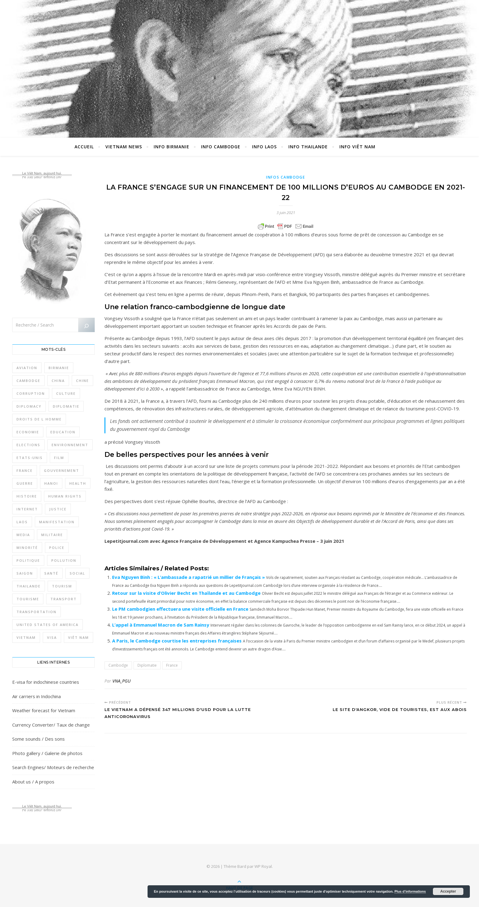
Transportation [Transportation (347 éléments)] (36, 611)
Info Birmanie (171, 147)
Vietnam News (123, 147)
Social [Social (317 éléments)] (77, 573)
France (172, 665)
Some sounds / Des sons (38, 739)
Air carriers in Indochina (36, 696)
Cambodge (118, 665)
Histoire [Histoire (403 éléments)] (26, 496)
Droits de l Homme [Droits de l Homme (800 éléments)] (39, 419)
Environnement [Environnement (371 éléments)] (70, 444)
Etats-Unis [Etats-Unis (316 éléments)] (29, 457)
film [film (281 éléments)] (59, 457)
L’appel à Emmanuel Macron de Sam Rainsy (160, 625)
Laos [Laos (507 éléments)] (22, 522)
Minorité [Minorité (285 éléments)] (27, 547)
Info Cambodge (220, 147)
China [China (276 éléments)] (58, 380)
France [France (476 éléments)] (24, 470)
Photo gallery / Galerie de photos (47, 753)
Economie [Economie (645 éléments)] (27, 432)
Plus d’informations (410, 891)
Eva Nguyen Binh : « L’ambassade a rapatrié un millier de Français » (188, 577)
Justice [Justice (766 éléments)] (58, 509)
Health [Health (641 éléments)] (77, 483)
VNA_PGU (121, 681)
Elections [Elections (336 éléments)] (28, 444)
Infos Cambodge (285, 177)
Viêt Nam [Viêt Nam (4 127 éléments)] (78, 637)
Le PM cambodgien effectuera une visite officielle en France (180, 609)
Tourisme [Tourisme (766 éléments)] (27, 599)
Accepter (448, 891)
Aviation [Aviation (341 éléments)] (26, 367)
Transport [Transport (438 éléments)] (63, 599)
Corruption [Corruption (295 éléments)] (30, 393)
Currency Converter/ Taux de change (51, 725)
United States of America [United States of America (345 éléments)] (47, 624)
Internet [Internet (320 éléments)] (27, 509)
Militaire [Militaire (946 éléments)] (52, 534)
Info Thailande (308, 147)
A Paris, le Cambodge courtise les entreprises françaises (177, 641)
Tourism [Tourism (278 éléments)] (62, 586)
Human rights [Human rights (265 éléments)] (65, 496)
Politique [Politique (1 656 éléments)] (28, 560)
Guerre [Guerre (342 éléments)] (24, 483)
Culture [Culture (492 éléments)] (66, 393)
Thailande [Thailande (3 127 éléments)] (28, 586)
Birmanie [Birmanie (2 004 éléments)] (59, 367)
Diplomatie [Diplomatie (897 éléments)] (66, 406)
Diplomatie (147, 665)
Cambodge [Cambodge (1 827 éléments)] (28, 380)
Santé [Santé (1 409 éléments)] (51, 573)
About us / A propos (33, 782)
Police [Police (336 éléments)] (56, 547)
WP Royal (263, 866)
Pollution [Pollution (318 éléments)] (63, 560)
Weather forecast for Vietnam (43, 710)
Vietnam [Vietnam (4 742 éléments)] (26, 637)
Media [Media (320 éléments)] (23, 534)
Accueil (84, 147)
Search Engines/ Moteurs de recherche (53, 767)
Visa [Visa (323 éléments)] (52, 637)
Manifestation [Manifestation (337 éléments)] (57, 522)
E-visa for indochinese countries (45, 682)
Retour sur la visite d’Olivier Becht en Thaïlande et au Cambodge (186, 593)
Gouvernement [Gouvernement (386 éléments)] (61, 470)
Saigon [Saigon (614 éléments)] (24, 573)
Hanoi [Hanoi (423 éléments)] (51, 483)
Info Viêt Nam (357, 147)
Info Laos (264, 147)
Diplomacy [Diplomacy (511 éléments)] (29, 406)
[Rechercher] (86, 326)
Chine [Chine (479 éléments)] (82, 380)
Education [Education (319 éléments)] (62, 432)
